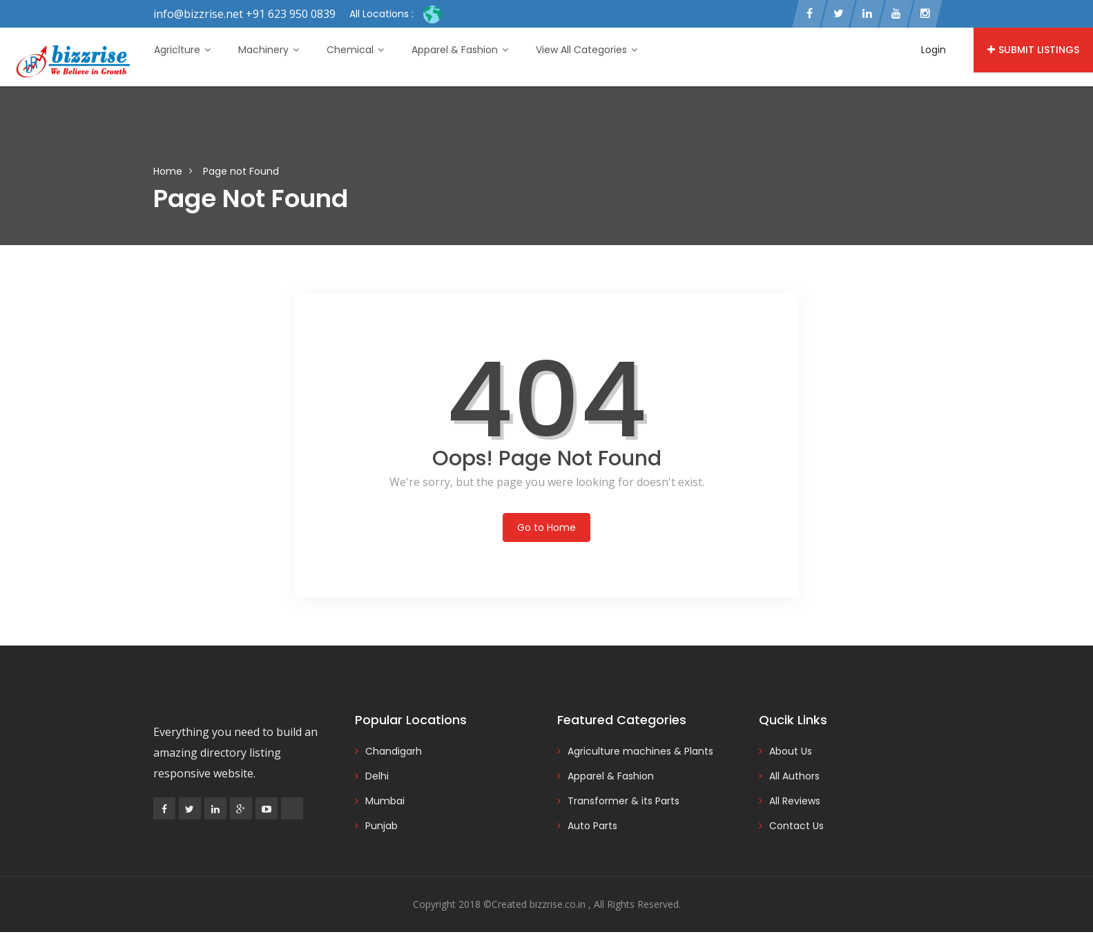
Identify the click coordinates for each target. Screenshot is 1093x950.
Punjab (381, 826)
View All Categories (586, 50)
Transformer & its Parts (623, 801)
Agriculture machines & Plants (640, 751)
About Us (790, 751)
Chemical (355, 50)
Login (933, 50)
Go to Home (546, 527)
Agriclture (182, 50)
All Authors (794, 776)
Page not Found (241, 171)
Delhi (377, 776)
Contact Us (796, 826)
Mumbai (385, 801)
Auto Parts (592, 826)
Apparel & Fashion (460, 50)
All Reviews (794, 801)
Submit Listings (1033, 50)
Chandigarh (393, 751)
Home (167, 171)
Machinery (268, 50)
